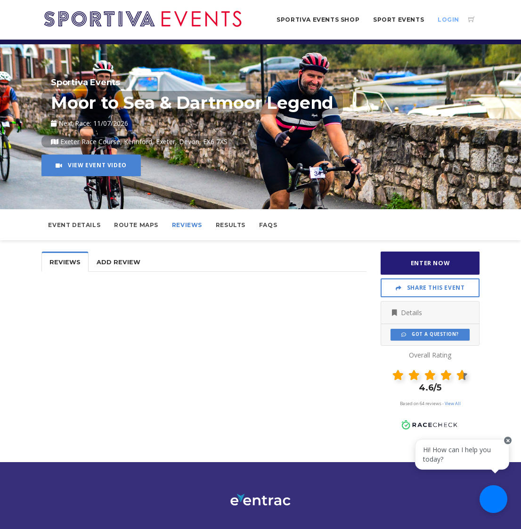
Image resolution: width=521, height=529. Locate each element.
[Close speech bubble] (505, 448)
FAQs (268, 224)
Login (448, 19)
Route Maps (136, 224)
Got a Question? (429, 334)
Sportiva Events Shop (318, 19)
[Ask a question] (493, 501)
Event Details (74, 224)
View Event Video (91, 165)
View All (453, 403)
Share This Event (430, 288)
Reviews (187, 224)
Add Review (118, 262)
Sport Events (398, 19)
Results (230, 224)
